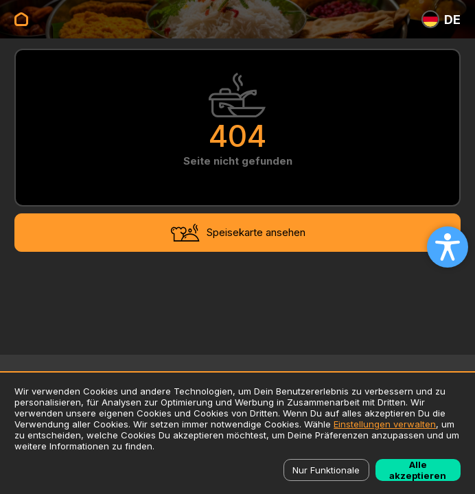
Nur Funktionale (326, 469)
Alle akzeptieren (417, 470)
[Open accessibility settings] (447, 247)
